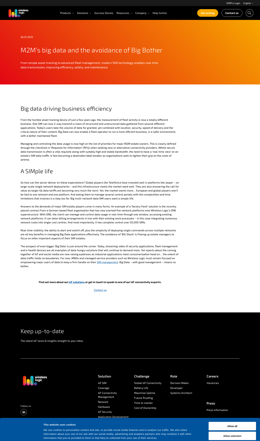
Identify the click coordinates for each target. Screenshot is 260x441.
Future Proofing (143, 397)
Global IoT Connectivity (147, 382)
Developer (176, 387)
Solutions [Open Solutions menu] (84, 12)
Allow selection (232, 421)
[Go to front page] (35, 380)
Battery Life (141, 387)
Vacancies (213, 382)
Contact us (232, 12)
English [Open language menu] (248, 3)
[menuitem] (233, 3)
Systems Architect (181, 392)
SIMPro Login (233, 3)
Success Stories (103, 12)
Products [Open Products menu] (67, 12)
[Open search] (249, 13)
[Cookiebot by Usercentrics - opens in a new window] (21, 434)
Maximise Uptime (144, 392)
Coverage (103, 387)
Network (103, 401)
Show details (174, 434)
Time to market (143, 402)
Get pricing (207, 12)
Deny (232, 431)
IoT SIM (102, 382)
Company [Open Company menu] (142, 12)
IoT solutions (76, 282)
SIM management (107, 262)
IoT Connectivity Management (107, 394)
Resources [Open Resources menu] (124, 12)
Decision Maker (179, 382)
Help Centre (160, 12)
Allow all (232, 411)
